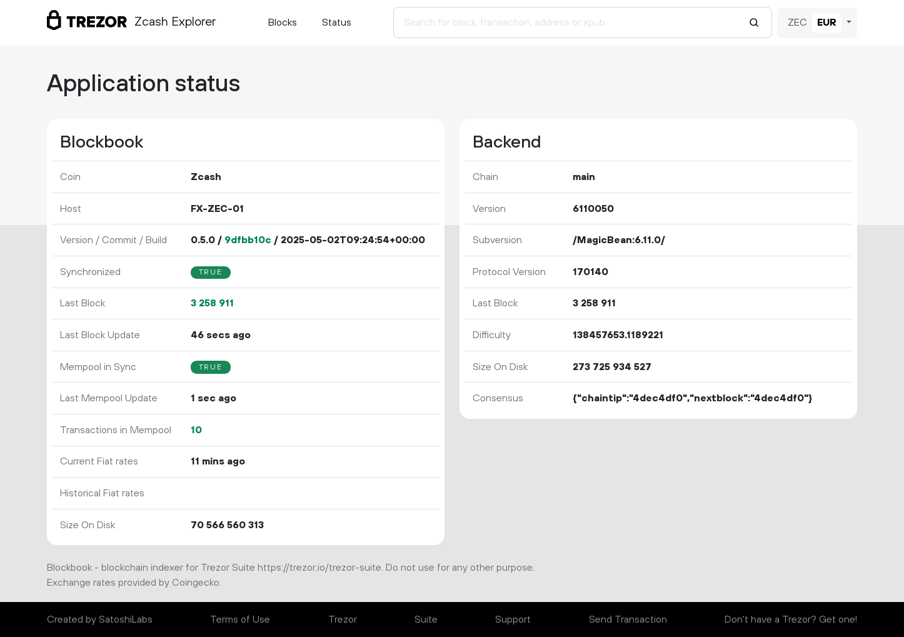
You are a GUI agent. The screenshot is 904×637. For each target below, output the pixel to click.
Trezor (342, 619)
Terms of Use (240, 619)
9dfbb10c (247, 240)
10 (196, 430)
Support (513, 619)
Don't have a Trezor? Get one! (791, 619)
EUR (826, 22)
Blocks (282, 22)
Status (336, 22)
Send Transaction (628, 619)
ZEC (797, 22)
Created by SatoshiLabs (100, 619)
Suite (426, 619)
